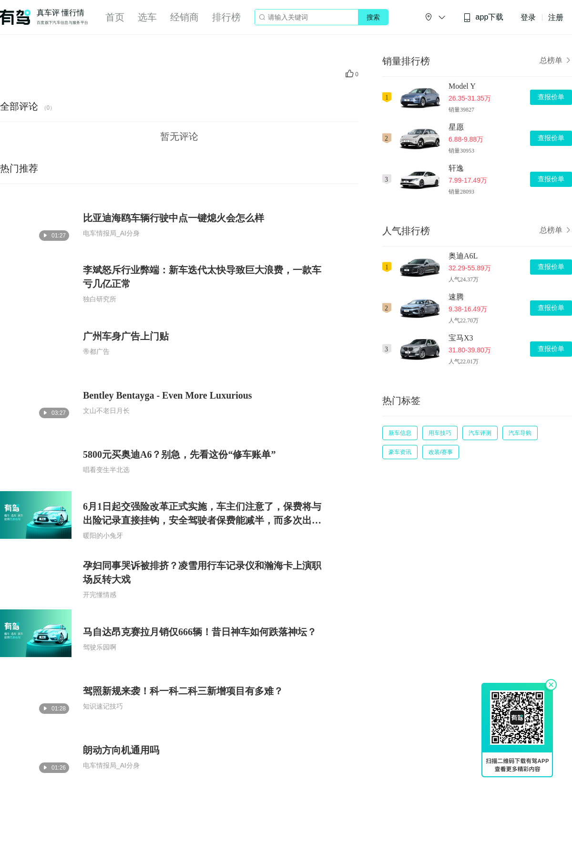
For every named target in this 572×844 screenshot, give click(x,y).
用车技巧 (440, 433)
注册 (555, 17)
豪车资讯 (399, 452)
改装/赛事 (441, 452)
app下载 (483, 17)
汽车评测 (480, 433)
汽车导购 (520, 433)
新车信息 (399, 433)
